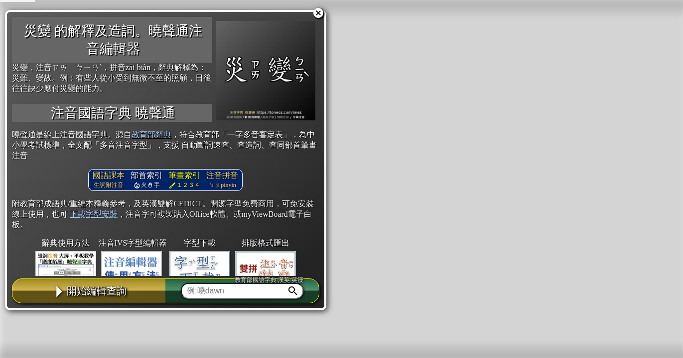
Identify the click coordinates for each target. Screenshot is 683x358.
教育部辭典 (151, 134)
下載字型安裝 (94, 214)
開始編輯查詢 (89, 290)
